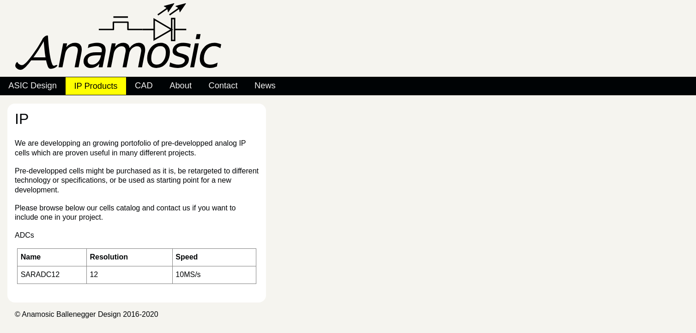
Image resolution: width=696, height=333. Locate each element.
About (180, 85)
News (265, 85)
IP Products (95, 86)
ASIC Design (32, 85)
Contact (223, 85)
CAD (144, 85)
